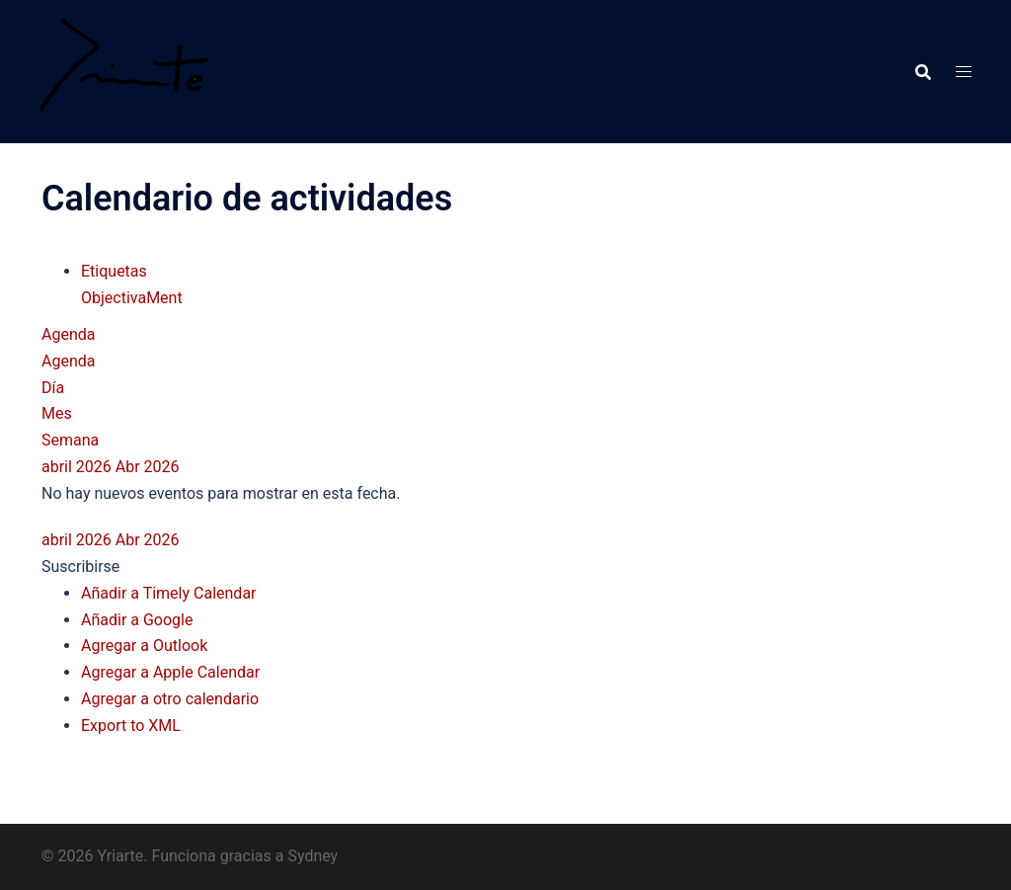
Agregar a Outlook (144, 645)
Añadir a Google (137, 619)
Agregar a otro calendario (170, 698)
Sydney (312, 856)
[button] (80, 566)
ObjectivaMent (132, 297)
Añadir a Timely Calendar (169, 593)
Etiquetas (114, 271)
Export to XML (131, 725)
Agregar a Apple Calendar (170, 672)
